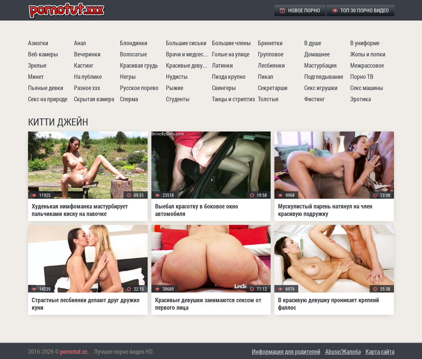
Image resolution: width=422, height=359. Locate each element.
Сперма (129, 99)
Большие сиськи (186, 43)
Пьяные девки (45, 88)
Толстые (268, 99)
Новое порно (300, 10)
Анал (80, 43)
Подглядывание (323, 76)
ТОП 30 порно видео (360, 10)
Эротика (360, 99)
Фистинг (314, 99)
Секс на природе (47, 99)
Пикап (265, 76)
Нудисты (177, 76)
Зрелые (37, 65)
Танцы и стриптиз (233, 99)
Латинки (222, 65)
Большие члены (231, 43)
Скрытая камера (94, 99)
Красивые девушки (188, 65)
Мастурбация (320, 65)
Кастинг (83, 65)
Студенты (178, 99)
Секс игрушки (321, 88)
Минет (36, 76)
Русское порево (139, 88)
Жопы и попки (367, 54)
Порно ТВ (361, 76)
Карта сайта (380, 351)
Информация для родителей (286, 351)
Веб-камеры (43, 54)
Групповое (270, 54)
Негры (128, 76)
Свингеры (224, 88)
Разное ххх (87, 88)
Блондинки (133, 43)
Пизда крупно (229, 76)
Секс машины (366, 88)
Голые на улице (230, 54)
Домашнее (317, 54)
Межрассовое (367, 65)
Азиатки (38, 43)
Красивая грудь (139, 65)
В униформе (364, 43)
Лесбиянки (271, 65)
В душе (312, 43)
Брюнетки (270, 43)
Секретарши (272, 88)
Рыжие (174, 88)
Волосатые (133, 54)
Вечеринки (87, 54)
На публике (88, 76)
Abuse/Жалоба (343, 351)
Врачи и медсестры (188, 54)
